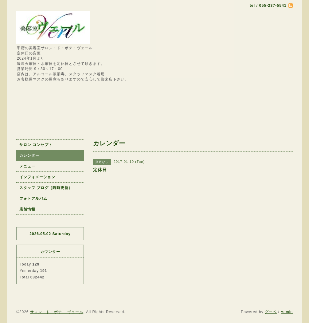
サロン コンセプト (36, 145)
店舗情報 (27, 209)
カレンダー (29, 155)
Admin (287, 312)
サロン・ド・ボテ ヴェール (56, 312)
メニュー (27, 166)
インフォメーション (37, 177)
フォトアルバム (33, 198)
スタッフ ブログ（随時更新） (45, 188)
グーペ (271, 312)
